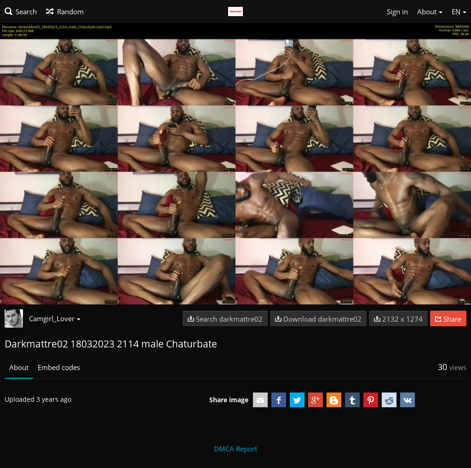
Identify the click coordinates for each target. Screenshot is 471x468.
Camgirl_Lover (54, 318)
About (19, 367)
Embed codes (59, 367)
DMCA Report (235, 448)
